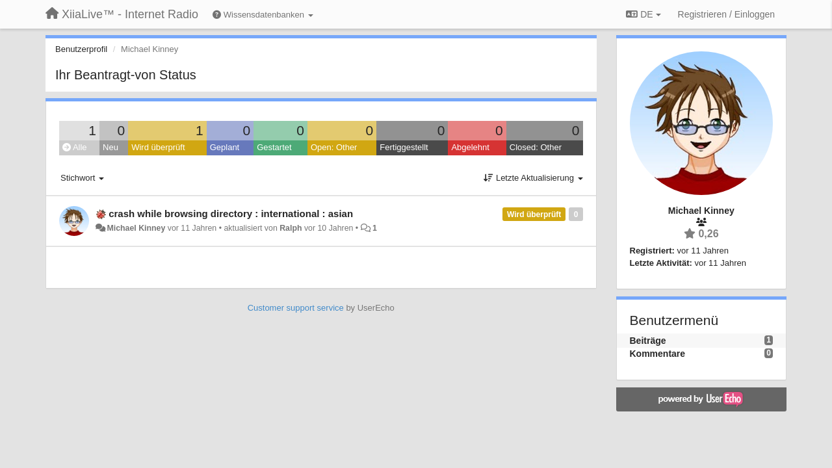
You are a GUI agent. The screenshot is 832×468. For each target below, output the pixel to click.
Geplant (225, 147)
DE (643, 14)
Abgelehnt (470, 147)
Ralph (291, 228)
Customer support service (296, 308)
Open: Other (334, 147)
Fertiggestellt (404, 147)
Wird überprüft (158, 147)
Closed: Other (536, 147)
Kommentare (658, 353)
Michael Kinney (136, 228)
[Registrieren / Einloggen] (726, 14)
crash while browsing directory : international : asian (231, 213)
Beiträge (648, 340)
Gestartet (274, 147)
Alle (74, 147)
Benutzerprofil (81, 49)
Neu (110, 147)
